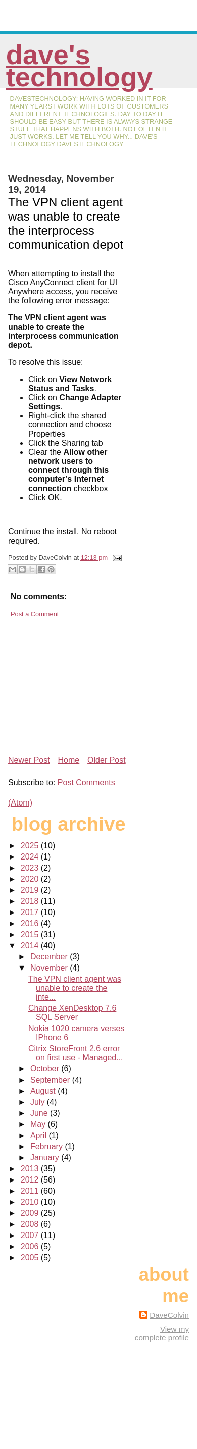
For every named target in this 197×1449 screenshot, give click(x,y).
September (51, 1080)
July (38, 1102)
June (40, 1113)
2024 (31, 856)
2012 (31, 1179)
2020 (31, 879)
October (45, 1068)
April (39, 1135)
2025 (31, 845)
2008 (31, 1224)
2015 (31, 934)
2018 (31, 901)
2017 (31, 912)
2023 (31, 868)
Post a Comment (35, 614)
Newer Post (29, 760)
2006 (31, 1246)
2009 (31, 1213)
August (44, 1091)
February (47, 1146)
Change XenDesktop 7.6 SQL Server (72, 1013)
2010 (31, 1202)
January (45, 1157)
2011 (31, 1191)
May (39, 1124)
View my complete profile (162, 1333)
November (50, 967)
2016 (31, 923)
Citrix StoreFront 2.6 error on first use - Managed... (75, 1053)
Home (69, 760)
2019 (31, 890)
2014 (31, 945)
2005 (31, 1257)
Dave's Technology (79, 65)
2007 (31, 1235)
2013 (31, 1168)
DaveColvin (169, 1315)
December (50, 956)
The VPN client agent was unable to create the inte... (74, 988)
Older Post (106, 760)
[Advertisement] (84, 682)
